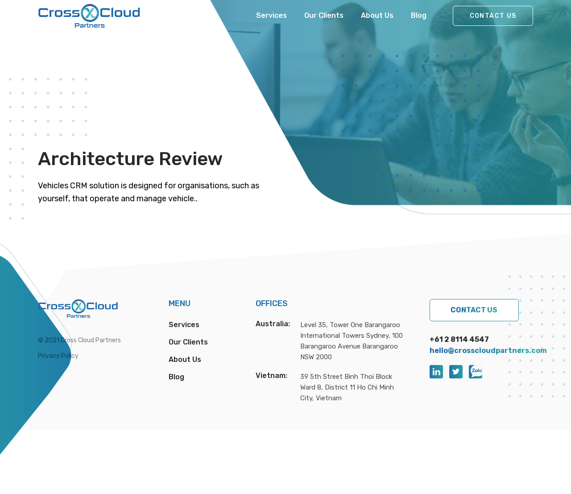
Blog (418, 15)
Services (271, 15)
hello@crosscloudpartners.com (488, 350)
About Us (377, 15)
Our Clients (323, 15)
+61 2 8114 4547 (459, 339)
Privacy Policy (58, 356)
